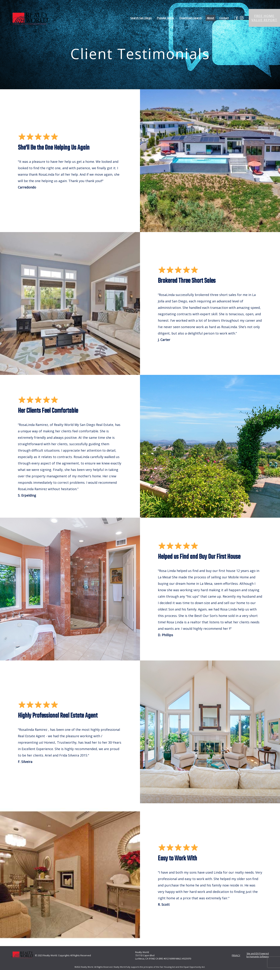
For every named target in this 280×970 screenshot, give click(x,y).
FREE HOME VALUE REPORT (264, 18)
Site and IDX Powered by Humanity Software (257, 955)
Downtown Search (190, 18)
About (210, 18)
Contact (224, 18)
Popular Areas (165, 18)
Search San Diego (141, 18)
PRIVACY (233, 955)
